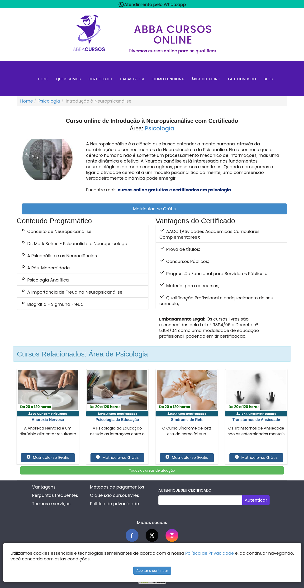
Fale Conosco (242, 79)
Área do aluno (206, 79)
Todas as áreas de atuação (152, 470)
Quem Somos (68, 79)
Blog (269, 79)
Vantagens (44, 487)
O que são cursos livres (114, 495)
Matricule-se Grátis (48, 457)
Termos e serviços (51, 504)
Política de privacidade (114, 504)
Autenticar (256, 500)
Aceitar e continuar (152, 570)
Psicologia (49, 101)
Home (43, 79)
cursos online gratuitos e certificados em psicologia (174, 190)
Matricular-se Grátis (154, 209)
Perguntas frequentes (55, 495)
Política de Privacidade (209, 553)
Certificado (100, 79)
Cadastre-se (132, 79)
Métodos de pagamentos (117, 487)
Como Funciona (168, 79)
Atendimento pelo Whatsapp (152, 4)
